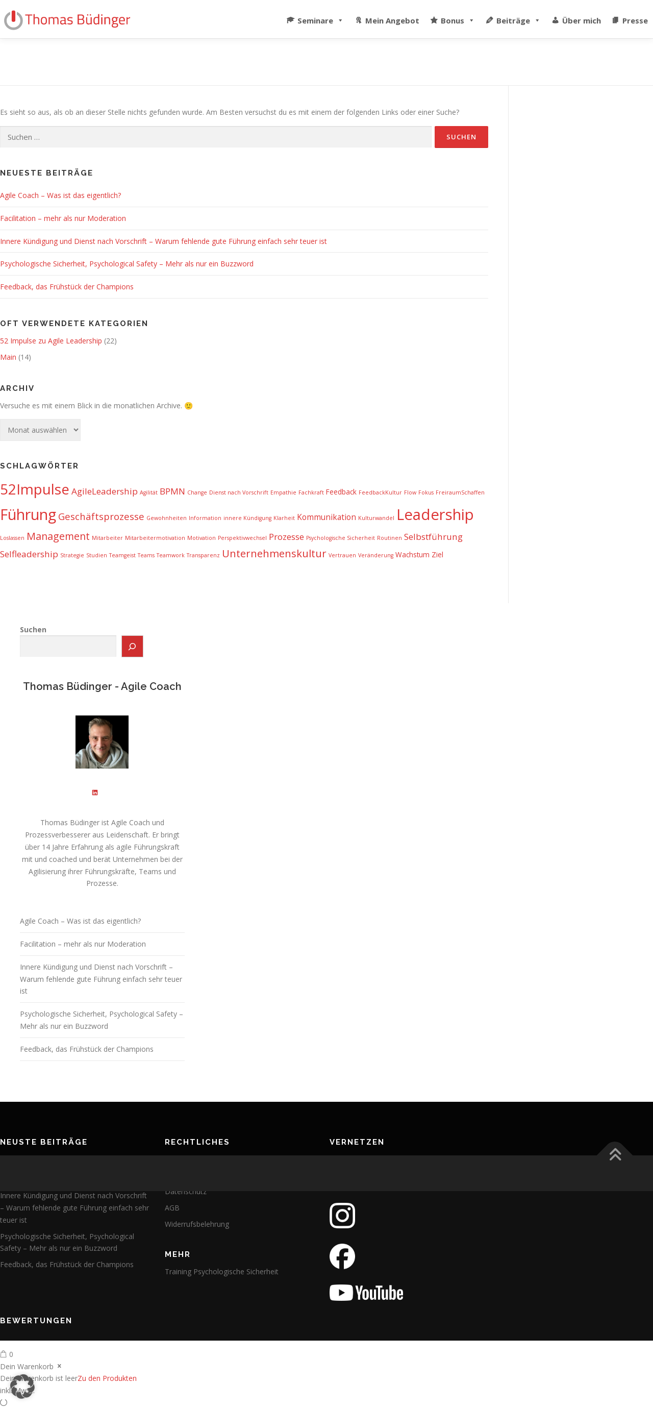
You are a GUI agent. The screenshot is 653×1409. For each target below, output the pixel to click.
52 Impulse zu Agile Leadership (51, 340)
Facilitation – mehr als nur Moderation (63, 218)
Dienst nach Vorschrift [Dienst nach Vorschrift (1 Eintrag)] (238, 492)
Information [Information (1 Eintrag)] (205, 518)
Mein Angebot (392, 20)
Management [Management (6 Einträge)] (58, 536)
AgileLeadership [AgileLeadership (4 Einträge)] (104, 491)
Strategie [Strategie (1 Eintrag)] (72, 555)
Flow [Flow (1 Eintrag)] (410, 492)
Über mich (581, 20)
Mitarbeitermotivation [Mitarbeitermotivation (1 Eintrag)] (155, 537)
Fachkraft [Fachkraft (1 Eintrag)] (311, 492)
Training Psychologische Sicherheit (222, 1271)
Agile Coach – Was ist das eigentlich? (60, 195)
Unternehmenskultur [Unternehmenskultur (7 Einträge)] (274, 553)
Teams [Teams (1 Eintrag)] (146, 555)
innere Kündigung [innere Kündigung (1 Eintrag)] (247, 518)
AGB (172, 1208)
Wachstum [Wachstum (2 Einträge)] (412, 554)
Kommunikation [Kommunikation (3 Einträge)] (326, 517)
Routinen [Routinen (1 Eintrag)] (389, 537)
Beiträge (518, 18)
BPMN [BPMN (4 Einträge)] (172, 491)
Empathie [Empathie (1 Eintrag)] (283, 492)
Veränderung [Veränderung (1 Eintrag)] (375, 555)
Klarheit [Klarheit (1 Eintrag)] (284, 518)
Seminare (320, 18)
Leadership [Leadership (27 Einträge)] (435, 514)
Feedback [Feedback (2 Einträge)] (341, 492)
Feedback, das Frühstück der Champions (67, 286)
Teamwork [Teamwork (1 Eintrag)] (171, 555)
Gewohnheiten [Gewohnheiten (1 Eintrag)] (166, 518)
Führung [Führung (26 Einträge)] (28, 514)
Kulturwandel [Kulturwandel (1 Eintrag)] (376, 518)
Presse (635, 20)
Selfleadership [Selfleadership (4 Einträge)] (29, 554)
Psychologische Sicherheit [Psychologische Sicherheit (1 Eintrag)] (340, 537)
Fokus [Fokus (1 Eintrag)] (426, 492)
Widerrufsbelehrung (197, 1224)
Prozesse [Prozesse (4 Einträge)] (286, 536)
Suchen (33, 629)
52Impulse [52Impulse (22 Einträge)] (34, 489)
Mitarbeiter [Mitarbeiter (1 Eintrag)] (107, 537)
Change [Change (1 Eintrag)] (197, 492)
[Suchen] (132, 646)
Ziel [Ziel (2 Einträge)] (437, 554)
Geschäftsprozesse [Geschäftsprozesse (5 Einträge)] (101, 516)
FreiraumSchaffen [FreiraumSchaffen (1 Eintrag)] (460, 492)
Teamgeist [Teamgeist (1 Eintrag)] (122, 555)
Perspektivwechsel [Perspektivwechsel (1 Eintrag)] (242, 537)
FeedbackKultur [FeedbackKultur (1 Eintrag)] (380, 492)
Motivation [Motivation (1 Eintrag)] (201, 537)
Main (8, 357)
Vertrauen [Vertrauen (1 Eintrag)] (342, 555)
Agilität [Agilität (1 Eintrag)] (149, 492)
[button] (22, 1386)
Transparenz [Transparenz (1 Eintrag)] (203, 555)
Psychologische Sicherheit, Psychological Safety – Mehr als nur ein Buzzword (127, 263)
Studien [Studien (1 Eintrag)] (96, 555)
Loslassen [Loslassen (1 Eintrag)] (12, 537)
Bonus (458, 18)
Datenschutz (186, 1191)
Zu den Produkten (107, 1378)
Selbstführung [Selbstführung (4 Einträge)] (433, 536)
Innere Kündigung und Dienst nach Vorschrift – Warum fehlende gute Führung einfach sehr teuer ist (163, 241)
